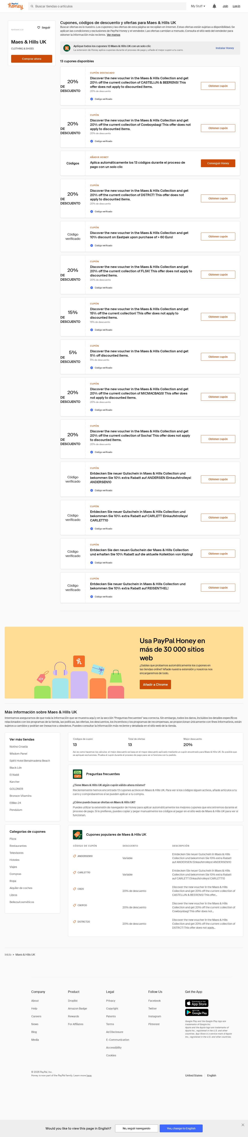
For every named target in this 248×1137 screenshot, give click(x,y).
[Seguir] (43, 27)
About (35, 1000)
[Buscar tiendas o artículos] (107, 6)
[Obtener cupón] (218, 86)
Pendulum (16, 810)
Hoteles (14, 860)
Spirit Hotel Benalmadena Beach (30, 760)
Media (35, 1040)
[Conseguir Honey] (218, 163)
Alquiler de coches (21, 888)
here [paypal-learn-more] (89, 1075)
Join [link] (225, 6)
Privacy (110, 1000)
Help (34, 1008)
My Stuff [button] (198, 6)
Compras (15, 874)
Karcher (15, 782)
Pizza (13, 839)
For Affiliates (75, 1024)
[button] (200, 1075)
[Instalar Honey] (225, 48)
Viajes (13, 867)
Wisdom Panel (18, 753)
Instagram (154, 1016)
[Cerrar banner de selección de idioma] (243, 1125)
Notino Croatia (19, 746)
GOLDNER (16, 789)
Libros (13, 895)
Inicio (8, 954)
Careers (36, 1016)
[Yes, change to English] (181, 1128)
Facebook (154, 1000)
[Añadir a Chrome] (155, 684)
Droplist (73, 1000)
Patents (111, 1016)
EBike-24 (15, 803)
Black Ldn (16, 767)
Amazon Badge (77, 1008)
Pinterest (154, 1024)
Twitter (152, 1008)
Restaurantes (18, 846)
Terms (110, 1024)
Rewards (73, 1016)
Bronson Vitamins (20, 796)
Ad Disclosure (114, 1032)
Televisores (16, 853)
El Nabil (14, 774)
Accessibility (114, 1047)
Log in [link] (236, 6)
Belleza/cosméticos (22, 902)
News (34, 1024)
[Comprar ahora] (31, 59)
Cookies (111, 1055)
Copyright (112, 1008)
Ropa (13, 881)
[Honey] (15, 6)
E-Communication (117, 1040)
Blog (34, 1032)
